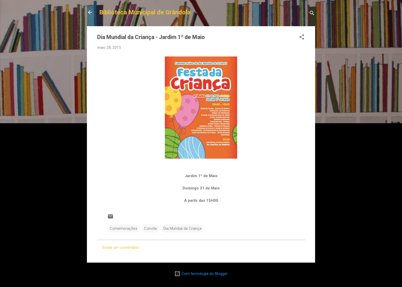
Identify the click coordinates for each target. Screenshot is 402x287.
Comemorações (123, 228)
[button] (302, 38)
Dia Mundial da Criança (183, 228)
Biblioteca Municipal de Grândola (144, 12)
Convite (150, 228)
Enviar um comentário (120, 247)
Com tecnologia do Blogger (201, 273)
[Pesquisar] (312, 14)
